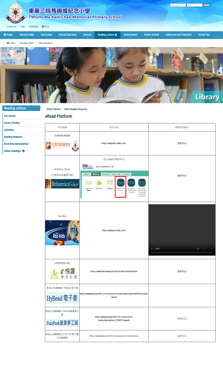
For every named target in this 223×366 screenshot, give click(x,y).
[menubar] (67, 108)
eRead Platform (53, 109)
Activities (9, 130)
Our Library (10, 116)
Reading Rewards (13, 136)
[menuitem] (53, 109)
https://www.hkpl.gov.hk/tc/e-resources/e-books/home (114, 336)
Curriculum (46, 36)
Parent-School (151, 36)
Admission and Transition (179, 36)
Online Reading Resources (75, 109)
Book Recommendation (16, 143)
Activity (87, 36)
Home (8, 34)
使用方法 (181, 318)
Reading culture (106, 36)
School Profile (26, 36)
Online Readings (12, 151)
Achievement (130, 36)
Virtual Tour (204, 34)
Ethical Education (68, 36)
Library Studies (12, 123)
